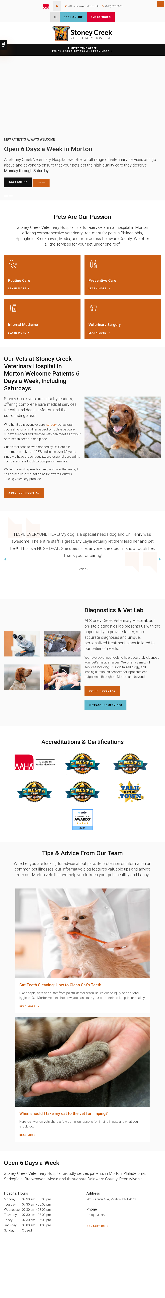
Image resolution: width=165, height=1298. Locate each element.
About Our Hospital (24, 493)
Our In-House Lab (102, 690)
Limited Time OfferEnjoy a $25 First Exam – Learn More (80, 50)
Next (160, 560)
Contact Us (95, 1077)
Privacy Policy (11, 1286)
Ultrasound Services (105, 705)
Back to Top (12, 1293)
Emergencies (101, 17)
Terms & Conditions (17, 1289)
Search (44, 1289)
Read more (16, 983)
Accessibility (28, 1286)
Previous (5, 560)
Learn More (17, 288)
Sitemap (34, 1289)
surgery (51, 424)
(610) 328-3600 (113, 6)
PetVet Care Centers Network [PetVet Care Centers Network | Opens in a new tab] (145, 1291)
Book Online (73, 17)
